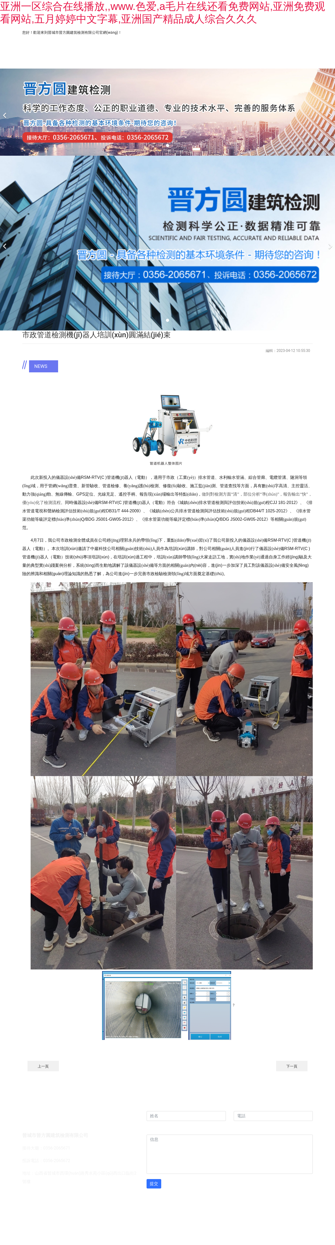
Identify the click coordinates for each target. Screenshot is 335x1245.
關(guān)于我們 (71, 60)
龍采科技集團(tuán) (154, 1209)
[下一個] (330, 112)
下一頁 (291, 1066)
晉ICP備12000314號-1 (204, 1209)
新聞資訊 (273, 60)
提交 (154, 1183)
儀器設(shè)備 (226, 60)
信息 (152, 1129)
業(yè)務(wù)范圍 (127, 60)
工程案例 (178, 60)
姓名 (152, 1105)
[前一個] (5, 112)
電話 (239, 1105)
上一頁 (43, 1066)
